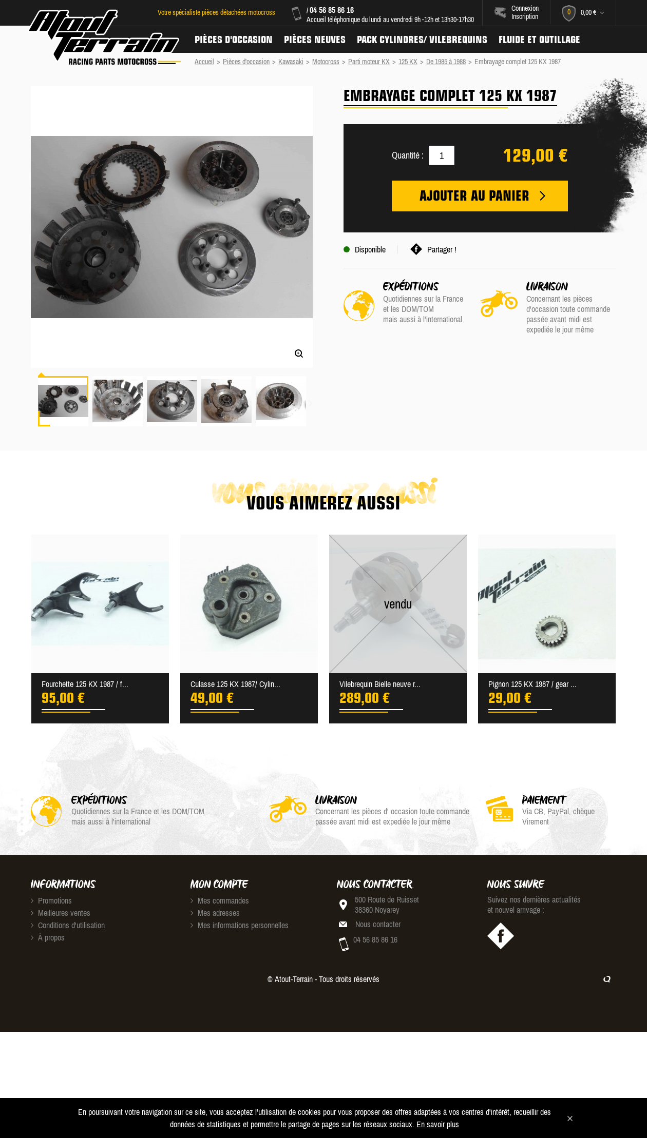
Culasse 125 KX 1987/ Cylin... (235, 684)
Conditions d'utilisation (68, 925)
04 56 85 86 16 (332, 9)
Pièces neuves (315, 39)
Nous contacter (378, 924)
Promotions (51, 900)
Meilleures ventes (60, 912)
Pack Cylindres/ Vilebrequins (422, 39)
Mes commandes (220, 900)
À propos (48, 937)
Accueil (204, 61)
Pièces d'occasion (234, 39)
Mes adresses (215, 912)
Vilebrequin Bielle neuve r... (380, 684)
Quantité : (408, 155)
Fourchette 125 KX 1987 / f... (85, 684)
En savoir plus (437, 1124)
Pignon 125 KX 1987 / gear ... (532, 684)
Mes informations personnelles (240, 925)
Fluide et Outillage (539, 39)
